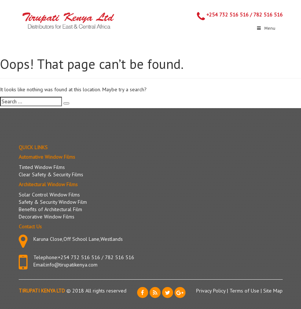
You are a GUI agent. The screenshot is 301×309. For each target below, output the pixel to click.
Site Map (273, 290)
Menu (265, 28)
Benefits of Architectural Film (50, 209)
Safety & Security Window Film (53, 202)
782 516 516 (268, 14)
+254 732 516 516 (227, 14)
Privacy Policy (211, 290)
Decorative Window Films (46, 216)
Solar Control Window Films (49, 194)
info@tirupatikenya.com (72, 264)
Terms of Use (245, 290)
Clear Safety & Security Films (51, 174)
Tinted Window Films (42, 167)
